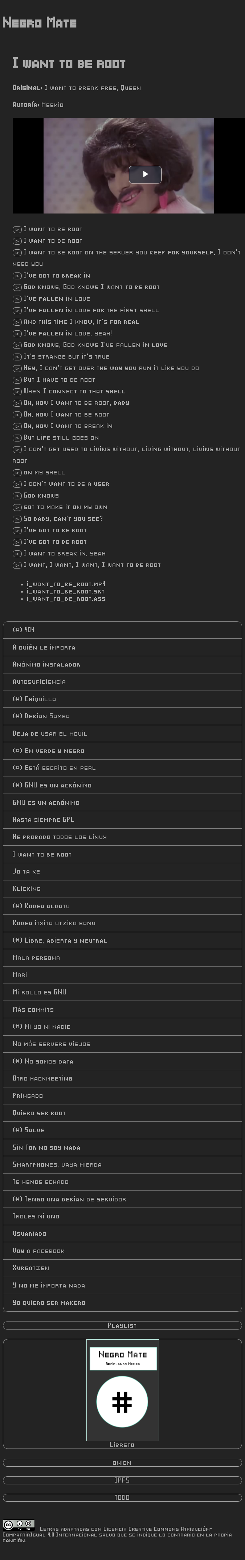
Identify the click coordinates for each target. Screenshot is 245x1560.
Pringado (28, 1095)
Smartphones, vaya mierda (57, 1164)
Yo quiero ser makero (49, 1302)
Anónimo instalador (47, 664)
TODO (122, 1497)
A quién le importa (44, 647)
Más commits (33, 1009)
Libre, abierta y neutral (60, 940)
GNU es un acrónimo (52, 785)
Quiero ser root (39, 1113)
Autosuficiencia (39, 681)
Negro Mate (40, 23)
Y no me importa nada (49, 1285)
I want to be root (42, 854)
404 (24, 630)
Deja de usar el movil (50, 733)
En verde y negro (49, 750)
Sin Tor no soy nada (47, 1147)
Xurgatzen (31, 1268)
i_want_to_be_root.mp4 (66, 584)
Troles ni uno (36, 1216)
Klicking (27, 888)
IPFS (122, 1480)
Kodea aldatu (41, 906)
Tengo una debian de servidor (70, 1199)
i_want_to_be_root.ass (66, 598)
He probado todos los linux (60, 837)
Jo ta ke (27, 871)
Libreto (122, 1394)
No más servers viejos (52, 1044)
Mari (20, 974)
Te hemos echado (41, 1181)
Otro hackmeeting (43, 1078)
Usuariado (30, 1233)
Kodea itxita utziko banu (54, 923)
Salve (29, 1130)
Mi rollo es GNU (40, 992)
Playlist (122, 1325)
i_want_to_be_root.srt (66, 591)
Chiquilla (35, 699)
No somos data (43, 1061)
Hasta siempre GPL (44, 819)
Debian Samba (41, 716)
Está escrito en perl (55, 767)
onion (122, 1462)
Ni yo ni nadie (42, 1026)
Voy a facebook (39, 1251)
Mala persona (37, 957)
